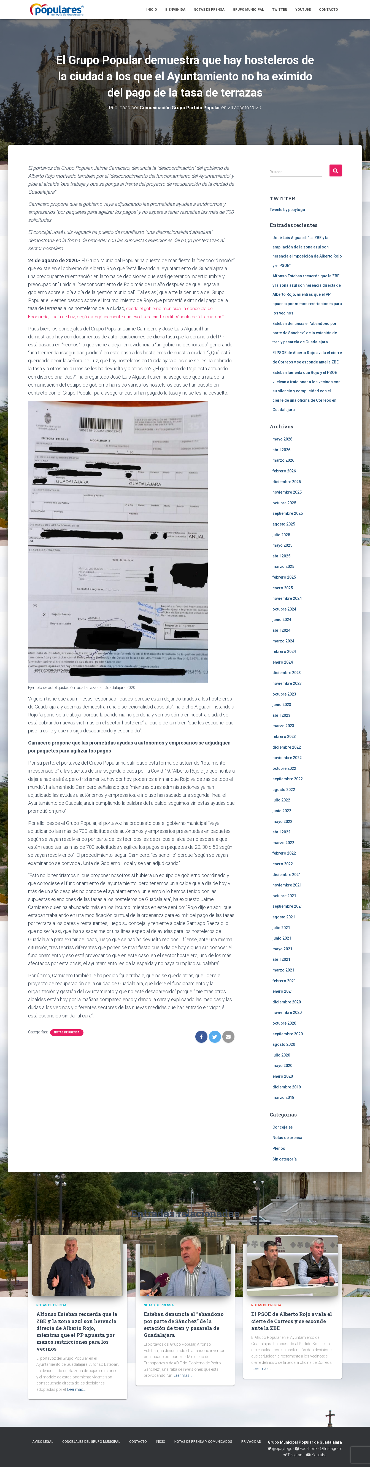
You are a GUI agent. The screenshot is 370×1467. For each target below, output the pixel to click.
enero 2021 (282, 991)
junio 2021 (281, 938)
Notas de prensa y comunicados (203, 1442)
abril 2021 (281, 959)
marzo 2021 (283, 970)
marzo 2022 (283, 843)
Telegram (293, 1455)
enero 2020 (282, 1076)
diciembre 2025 (286, 482)
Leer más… (76, 1389)
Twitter (279, 10)
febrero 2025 (284, 577)
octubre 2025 (284, 503)
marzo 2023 (283, 726)
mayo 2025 (282, 545)
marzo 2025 (283, 566)
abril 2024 (281, 630)
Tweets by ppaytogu (287, 209)
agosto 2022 (283, 789)
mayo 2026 (282, 439)
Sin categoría (284, 1159)
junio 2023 (281, 704)
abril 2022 (281, 832)
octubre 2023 (284, 694)
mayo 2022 (282, 821)
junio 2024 (281, 619)
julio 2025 (281, 535)
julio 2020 (281, 1055)
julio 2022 (281, 800)
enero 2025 (282, 587)
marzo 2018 (283, 1097)
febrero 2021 (284, 980)
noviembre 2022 (287, 758)
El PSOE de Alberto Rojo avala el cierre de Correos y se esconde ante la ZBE (291, 1321)
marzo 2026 (283, 460)
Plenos (278, 1148)
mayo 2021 (282, 949)
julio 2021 (281, 927)
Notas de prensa (209, 10)
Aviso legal (42, 1442)
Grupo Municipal (248, 10)
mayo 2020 (282, 1065)
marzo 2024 (283, 641)
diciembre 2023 (286, 672)
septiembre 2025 (287, 513)
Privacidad (251, 1442)
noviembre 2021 (287, 885)
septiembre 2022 (287, 779)
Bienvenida (175, 10)
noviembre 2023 (287, 683)
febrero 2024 (284, 651)
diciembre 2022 (286, 747)
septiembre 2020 (287, 1033)
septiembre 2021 (287, 906)
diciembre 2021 (286, 874)
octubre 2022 (284, 768)
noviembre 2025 (287, 492)
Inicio (151, 10)
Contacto (328, 10)
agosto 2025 (283, 524)
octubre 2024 (284, 609)
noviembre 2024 (287, 598)
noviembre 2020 (287, 1012)
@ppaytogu (280, 1448)
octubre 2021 (284, 896)
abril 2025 (281, 556)
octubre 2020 (284, 1023)
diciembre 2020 (286, 1002)
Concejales (282, 1127)
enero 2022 (282, 864)
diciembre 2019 (286, 1087)
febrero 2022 (284, 853)
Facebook (306, 1448)
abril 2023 (281, 715)
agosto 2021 (283, 917)
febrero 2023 (284, 736)
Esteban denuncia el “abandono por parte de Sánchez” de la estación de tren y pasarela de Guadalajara (304, 332)
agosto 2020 (283, 1044)
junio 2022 (281, 811)
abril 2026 (281, 450)
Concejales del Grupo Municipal (91, 1442)
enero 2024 (282, 662)
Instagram (331, 1448)
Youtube (303, 10)
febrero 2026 (284, 471)
